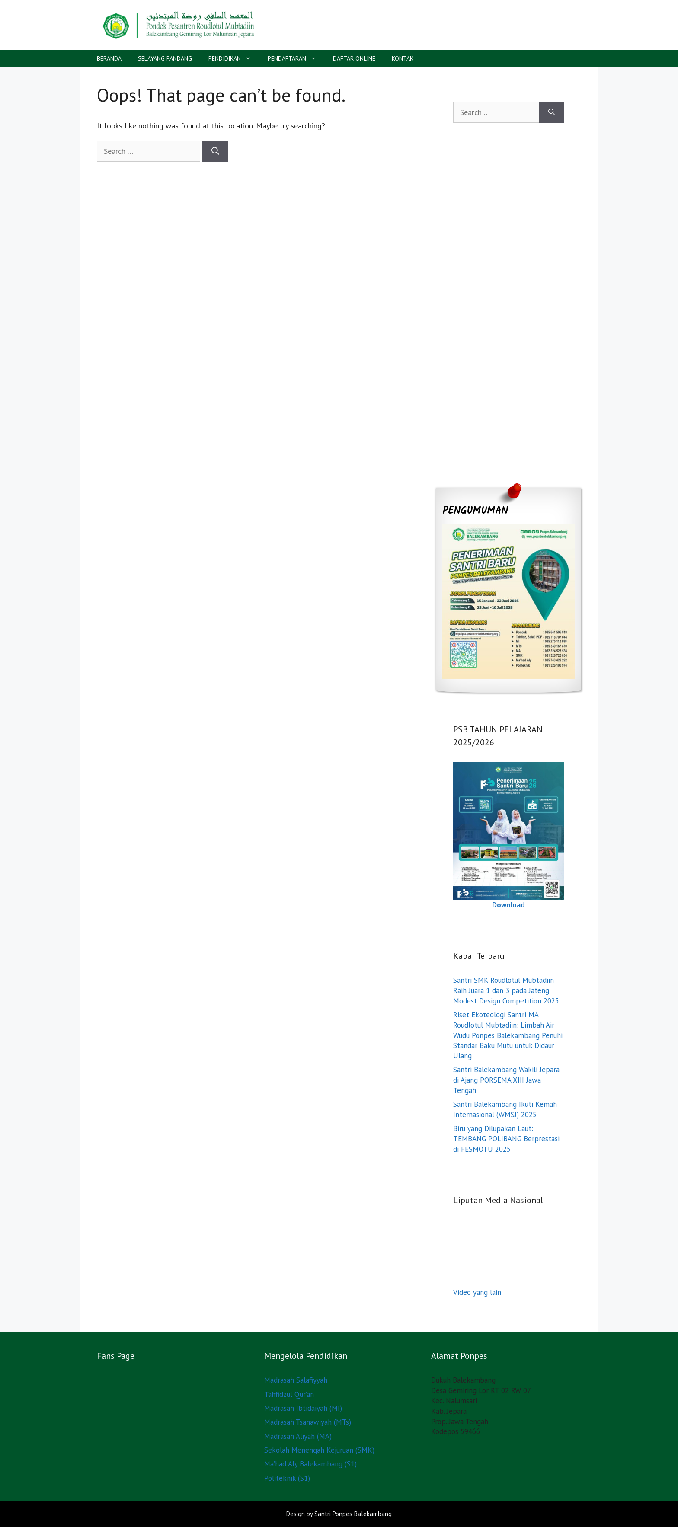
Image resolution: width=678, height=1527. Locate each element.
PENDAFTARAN (296, 58)
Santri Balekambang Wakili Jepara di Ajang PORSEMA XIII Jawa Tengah (506, 1080)
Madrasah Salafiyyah (295, 1380)
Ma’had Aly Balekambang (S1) (310, 1464)
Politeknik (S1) (287, 1478)
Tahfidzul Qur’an (289, 1394)
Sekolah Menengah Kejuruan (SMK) (319, 1450)
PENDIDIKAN (233, 58)
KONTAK (402, 58)
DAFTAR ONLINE (354, 58)
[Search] (215, 151)
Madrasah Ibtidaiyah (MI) (303, 1408)
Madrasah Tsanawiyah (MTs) (307, 1422)
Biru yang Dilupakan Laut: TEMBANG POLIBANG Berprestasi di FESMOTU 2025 (506, 1139)
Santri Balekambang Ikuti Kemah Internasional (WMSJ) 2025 (505, 1109)
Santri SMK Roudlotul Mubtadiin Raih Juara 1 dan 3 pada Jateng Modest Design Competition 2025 (506, 990)
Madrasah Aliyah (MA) (298, 1436)
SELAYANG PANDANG (165, 58)
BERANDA (109, 58)
